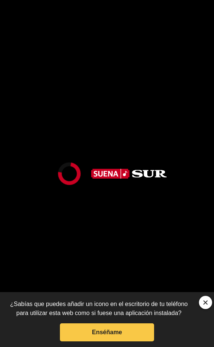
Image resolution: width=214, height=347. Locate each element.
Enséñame (107, 332)
